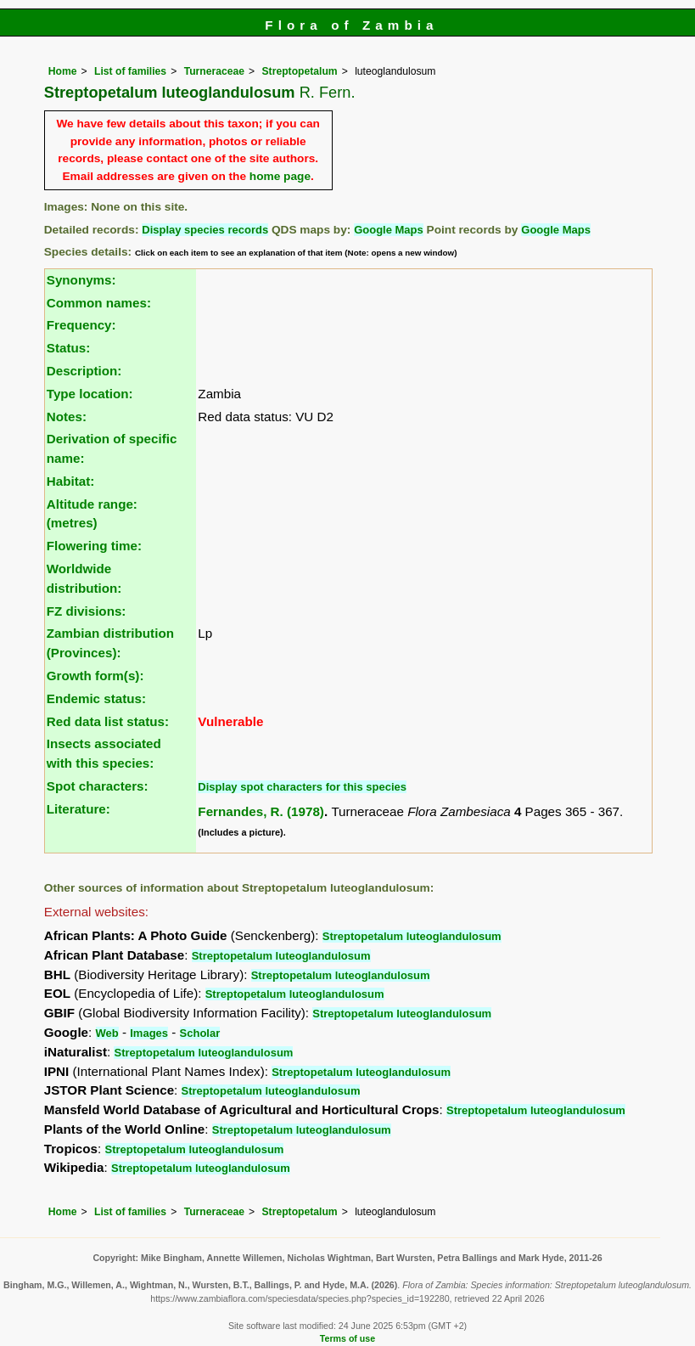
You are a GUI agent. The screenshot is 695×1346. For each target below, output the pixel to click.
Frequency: (81, 325)
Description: (84, 370)
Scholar (200, 1033)
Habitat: (71, 481)
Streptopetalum (300, 71)
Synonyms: (81, 280)
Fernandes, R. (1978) (261, 811)
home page (280, 176)
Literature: (78, 809)
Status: (68, 348)
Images (149, 1033)
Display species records (205, 229)
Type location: (90, 393)
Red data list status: (108, 721)
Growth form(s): (95, 675)
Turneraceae (214, 71)
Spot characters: (98, 786)
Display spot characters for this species (302, 786)
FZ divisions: (86, 611)
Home (62, 71)
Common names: (99, 303)
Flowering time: (94, 545)
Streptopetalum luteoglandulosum (412, 936)
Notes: (67, 416)
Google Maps (388, 229)
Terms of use (347, 1338)
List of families (130, 71)
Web (107, 1033)
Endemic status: (96, 698)
